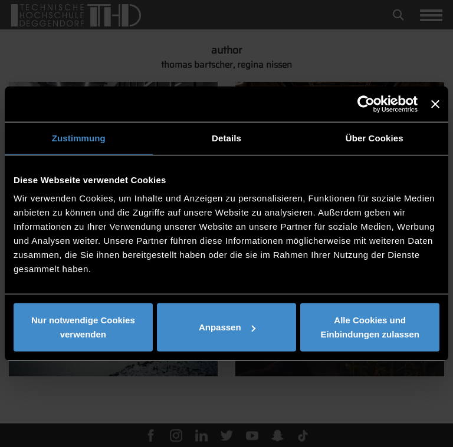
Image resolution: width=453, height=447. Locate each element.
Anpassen (227, 327)
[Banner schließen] (435, 104)
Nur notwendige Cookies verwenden (83, 327)
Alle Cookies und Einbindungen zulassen (369, 327)
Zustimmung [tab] (79, 138)
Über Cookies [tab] (374, 138)
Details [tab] (226, 138)
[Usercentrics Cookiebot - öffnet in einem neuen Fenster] (366, 103)
